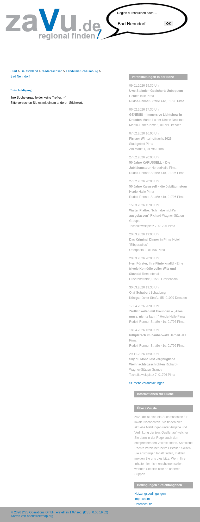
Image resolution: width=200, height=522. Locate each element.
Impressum (142, 499)
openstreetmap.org (40, 516)
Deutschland (29, 71)
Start (13, 71)
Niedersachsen (51, 71)
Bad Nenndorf (20, 76)
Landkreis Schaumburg (82, 71)
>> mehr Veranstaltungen (146, 383)
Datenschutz (143, 504)
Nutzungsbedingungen (150, 493)
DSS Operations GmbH (38, 512)
